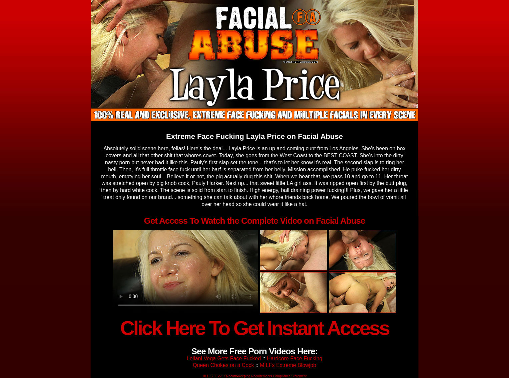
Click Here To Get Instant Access (254, 328)
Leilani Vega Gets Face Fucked (224, 358)
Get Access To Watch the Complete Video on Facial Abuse (254, 221)
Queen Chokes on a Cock (223, 365)
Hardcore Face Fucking (294, 358)
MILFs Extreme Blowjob (288, 365)
